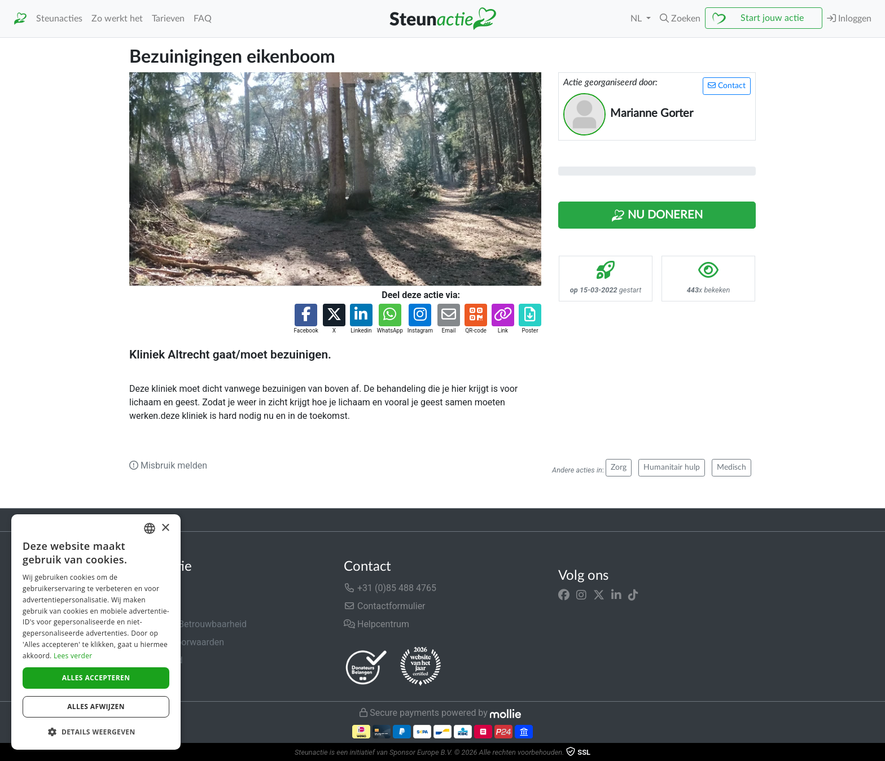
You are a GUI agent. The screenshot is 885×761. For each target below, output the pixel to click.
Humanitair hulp (671, 467)
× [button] (165, 528)
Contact (727, 85)
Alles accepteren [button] (96, 678)
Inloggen (849, 18)
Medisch (731, 467)
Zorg (618, 467)
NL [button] (637, 18)
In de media (152, 606)
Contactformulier (385, 606)
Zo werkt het (117, 18)
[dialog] (96, 632)
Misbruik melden (168, 465)
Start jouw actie (772, 18)
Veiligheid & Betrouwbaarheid (188, 624)
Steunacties (59, 18)
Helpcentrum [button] (376, 624)
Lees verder (73, 656)
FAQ (203, 18)
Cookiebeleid (155, 678)
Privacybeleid (155, 660)
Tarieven (168, 18)
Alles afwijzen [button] (96, 706)
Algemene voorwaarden (176, 642)
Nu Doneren (657, 215)
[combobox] (149, 528)
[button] (680, 18)
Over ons (147, 588)
